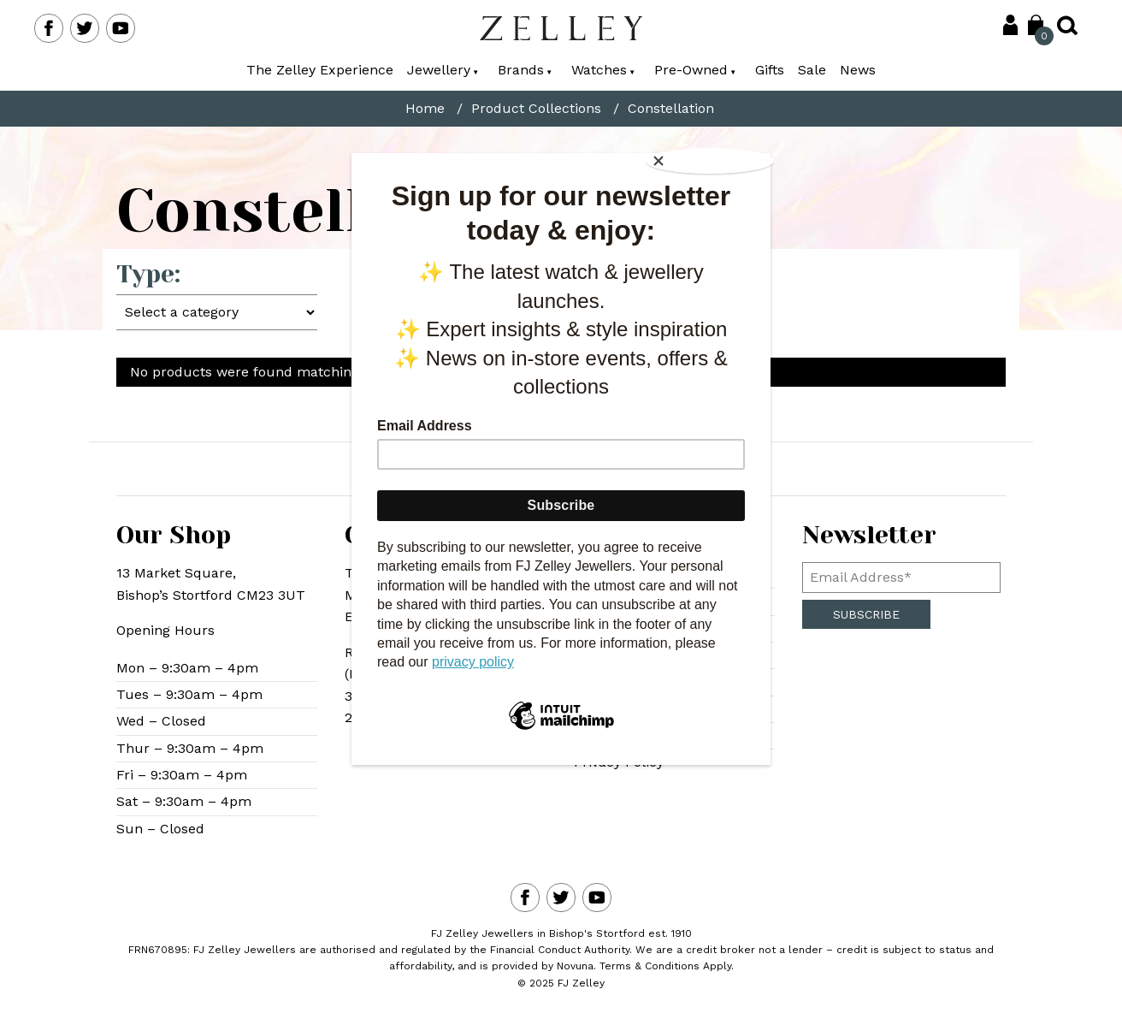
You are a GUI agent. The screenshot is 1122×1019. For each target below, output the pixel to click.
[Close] (715, 157)
